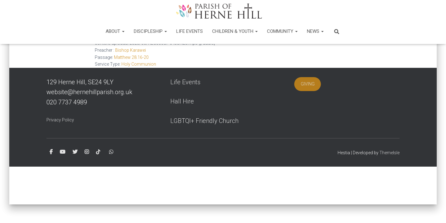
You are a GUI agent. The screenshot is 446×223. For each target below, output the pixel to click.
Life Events (189, 31)
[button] (123, 31)
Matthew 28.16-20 (131, 57)
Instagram (86, 152)
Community (282, 31)
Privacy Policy (60, 119)
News (315, 31)
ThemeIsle (389, 152)
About (115, 31)
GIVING (308, 83)
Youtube (62, 152)
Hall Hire (182, 101)
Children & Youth (235, 31)
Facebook (51, 152)
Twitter (75, 152)
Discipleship (150, 31)
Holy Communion (138, 64)
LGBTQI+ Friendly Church (204, 121)
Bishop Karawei (130, 50)
